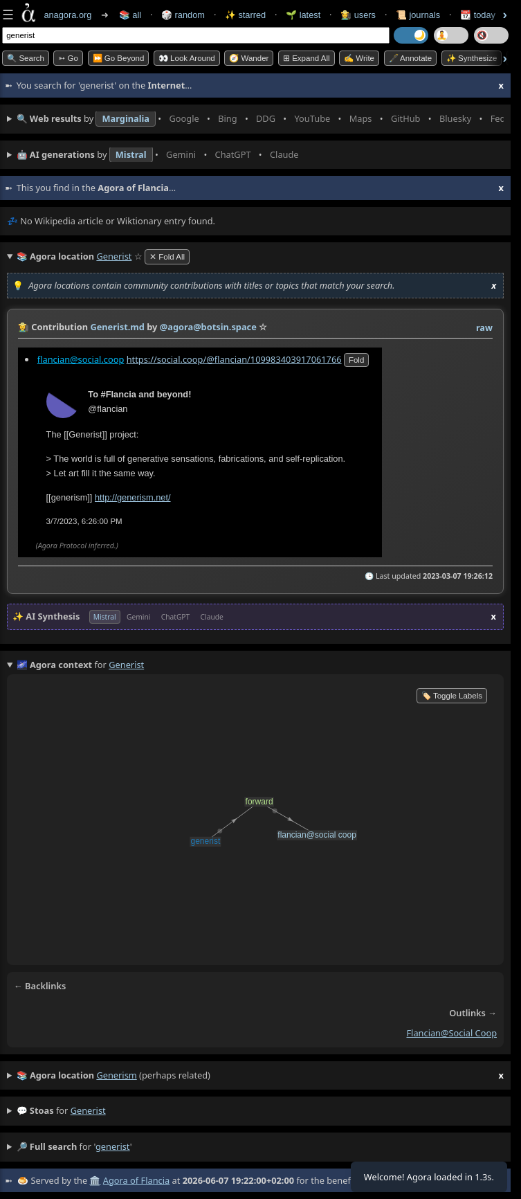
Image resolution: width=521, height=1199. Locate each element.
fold (356, 359)
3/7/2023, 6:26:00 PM (84, 520)
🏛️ (94, 1180)
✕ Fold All (167, 257)
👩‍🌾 (23, 327)
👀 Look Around (186, 58)
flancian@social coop (451, 1033)
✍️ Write (359, 58)
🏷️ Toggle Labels (451, 696)
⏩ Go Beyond (119, 58)
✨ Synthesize (471, 58)
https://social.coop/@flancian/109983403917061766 (234, 358)
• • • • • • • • (260, 119)
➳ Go (68, 58)
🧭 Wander (248, 58)
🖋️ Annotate (410, 58)
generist (88, 1110)
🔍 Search (25, 58)
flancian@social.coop (81, 358)
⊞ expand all (306, 58)
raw (484, 327)
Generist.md (117, 327)
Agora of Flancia (136, 1180)
